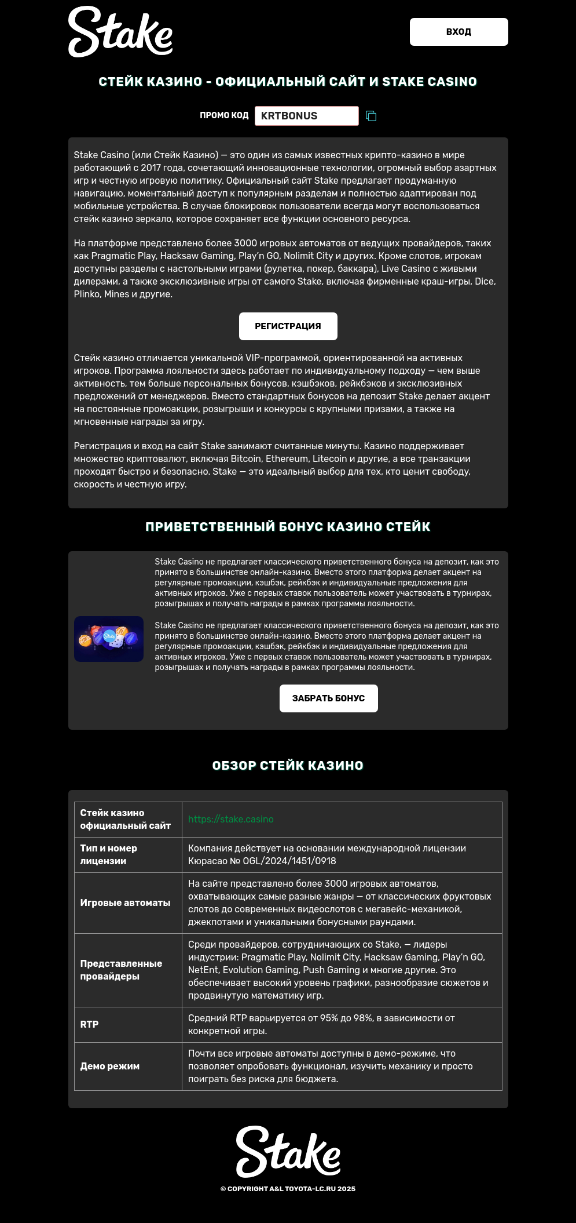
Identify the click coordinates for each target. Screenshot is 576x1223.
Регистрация (288, 326)
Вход (458, 32)
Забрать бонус (328, 698)
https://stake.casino (231, 819)
